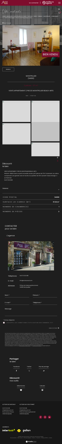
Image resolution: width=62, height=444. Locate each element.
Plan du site (20, 437)
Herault (40, 16)
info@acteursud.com (26, 280)
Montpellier (47, 16)
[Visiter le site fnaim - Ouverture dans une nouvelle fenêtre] (19, 430)
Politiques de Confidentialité (24, 345)
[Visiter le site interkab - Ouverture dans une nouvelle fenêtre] (8, 430)
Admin (33, 437)
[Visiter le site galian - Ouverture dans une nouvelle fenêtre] (26, 430)
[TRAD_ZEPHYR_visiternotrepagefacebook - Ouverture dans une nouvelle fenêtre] (40, 417)
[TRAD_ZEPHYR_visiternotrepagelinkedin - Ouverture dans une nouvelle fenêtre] (49, 417)
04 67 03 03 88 (24, 275)
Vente (35, 16)
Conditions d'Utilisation (37, 345)
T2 (3, 17)
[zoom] (16, 102)
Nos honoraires (13, 437)
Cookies (50, 437)
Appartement (55, 16)
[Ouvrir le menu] (59, 3)
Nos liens (38, 437)
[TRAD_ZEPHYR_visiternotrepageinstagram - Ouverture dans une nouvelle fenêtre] (45, 417)
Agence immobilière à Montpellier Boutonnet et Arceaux (17, 16)
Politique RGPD (44, 437)
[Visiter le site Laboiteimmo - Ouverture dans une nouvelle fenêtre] (31, 440)
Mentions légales (27, 437)
